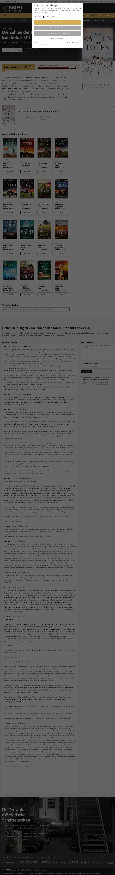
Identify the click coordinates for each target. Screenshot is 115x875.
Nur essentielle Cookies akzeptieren (57, 34)
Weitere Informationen (57, 38)
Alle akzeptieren (57, 22)
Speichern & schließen (57, 28)
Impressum (70, 42)
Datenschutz (77, 42)
